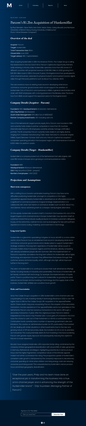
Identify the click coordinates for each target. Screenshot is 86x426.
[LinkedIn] (42, 423)
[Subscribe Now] (58, 414)
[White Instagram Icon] (44, 423)
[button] (50, 5)
